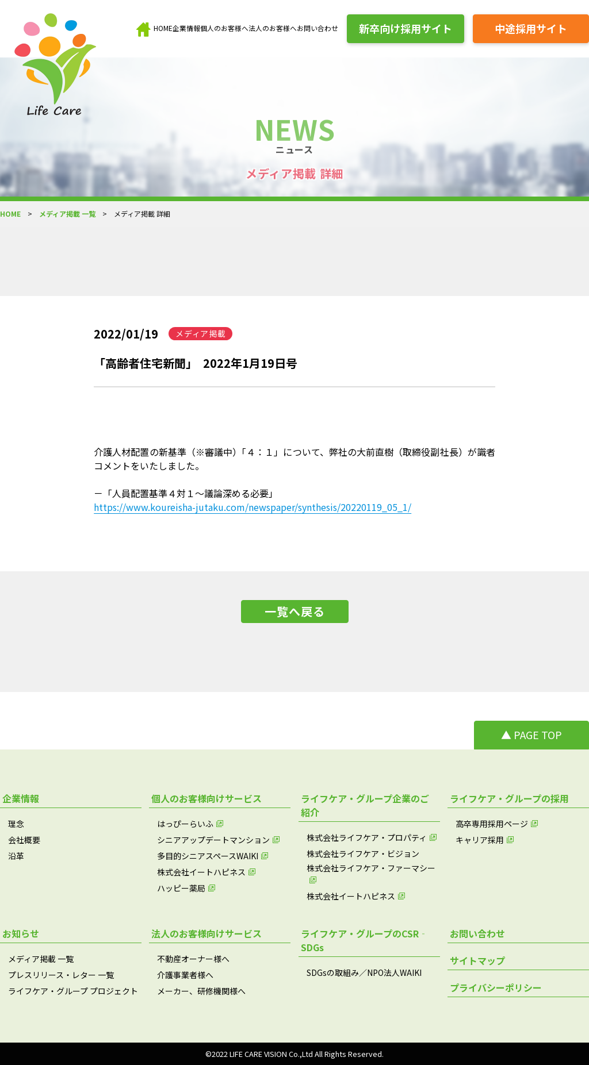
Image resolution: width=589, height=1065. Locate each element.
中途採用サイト (531, 28)
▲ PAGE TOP (531, 734)
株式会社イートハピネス (201, 872)
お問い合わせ (317, 28)
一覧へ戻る (295, 611)
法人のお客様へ (272, 28)
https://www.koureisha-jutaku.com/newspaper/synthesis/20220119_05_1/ (252, 507)
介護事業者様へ (185, 975)
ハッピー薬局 (181, 888)
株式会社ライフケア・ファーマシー (371, 868)
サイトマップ (477, 960)
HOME (163, 28)
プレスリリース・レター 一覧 (61, 975)
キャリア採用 (480, 839)
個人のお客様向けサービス (206, 798)
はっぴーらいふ (185, 823)
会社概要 (24, 839)
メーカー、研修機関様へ (201, 991)
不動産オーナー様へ (193, 958)
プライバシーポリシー (496, 987)
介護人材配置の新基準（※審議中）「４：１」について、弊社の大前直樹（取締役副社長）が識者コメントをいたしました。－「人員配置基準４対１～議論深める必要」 (294, 472)
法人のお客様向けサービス (206, 933)
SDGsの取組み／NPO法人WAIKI (364, 972)
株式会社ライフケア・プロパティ (367, 837)
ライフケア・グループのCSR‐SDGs (364, 940)
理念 (16, 823)
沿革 (16, 856)
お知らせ (20, 933)
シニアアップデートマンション (213, 839)
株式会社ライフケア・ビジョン (363, 853)
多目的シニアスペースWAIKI (207, 856)
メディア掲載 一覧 (67, 213)
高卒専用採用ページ (492, 823)
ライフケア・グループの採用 (509, 798)
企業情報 (186, 28)
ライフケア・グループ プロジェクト (73, 991)
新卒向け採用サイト (405, 28)
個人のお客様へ (224, 28)
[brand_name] (59, 67)
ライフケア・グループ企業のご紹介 (365, 805)
